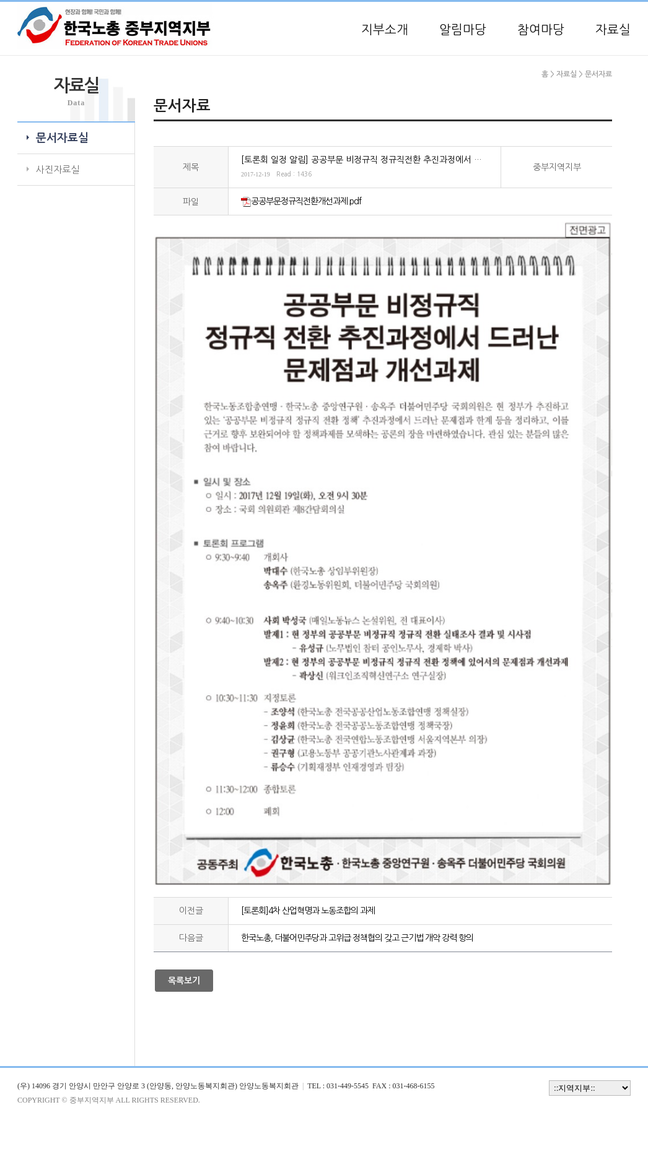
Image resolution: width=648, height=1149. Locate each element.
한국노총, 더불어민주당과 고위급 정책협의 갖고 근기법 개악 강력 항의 (357, 938)
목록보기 (184, 980)
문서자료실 (62, 138)
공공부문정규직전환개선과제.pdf (306, 201)
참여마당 (540, 30)
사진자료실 (57, 169)
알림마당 (462, 30)
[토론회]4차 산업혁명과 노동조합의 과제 (308, 910)
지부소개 (384, 30)
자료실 (613, 30)
